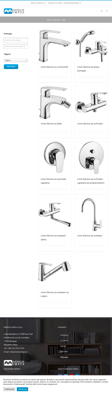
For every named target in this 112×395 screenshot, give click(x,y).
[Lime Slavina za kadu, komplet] (91, 46)
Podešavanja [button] (9, 389)
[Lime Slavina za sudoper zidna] (55, 214)
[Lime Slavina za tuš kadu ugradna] (55, 158)
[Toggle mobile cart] (101, 11)
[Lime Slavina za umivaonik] (55, 46)
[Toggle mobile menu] (107, 11)
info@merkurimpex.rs (72, 3)
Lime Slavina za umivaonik (54, 67)
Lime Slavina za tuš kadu (90, 123)
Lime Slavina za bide (51, 123)
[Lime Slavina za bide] (55, 102)
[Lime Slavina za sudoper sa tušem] (55, 271)
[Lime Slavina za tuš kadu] (91, 102)
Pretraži (11, 67)
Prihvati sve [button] (22, 389)
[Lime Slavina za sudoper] (91, 214)
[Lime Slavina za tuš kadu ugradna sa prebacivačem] (91, 158)
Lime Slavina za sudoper (89, 235)
